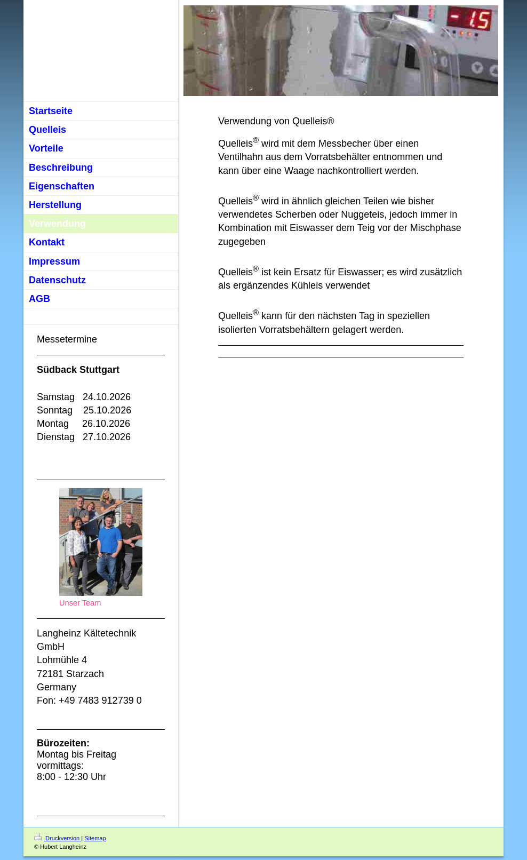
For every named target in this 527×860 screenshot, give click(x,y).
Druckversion (57, 838)
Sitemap (95, 838)
